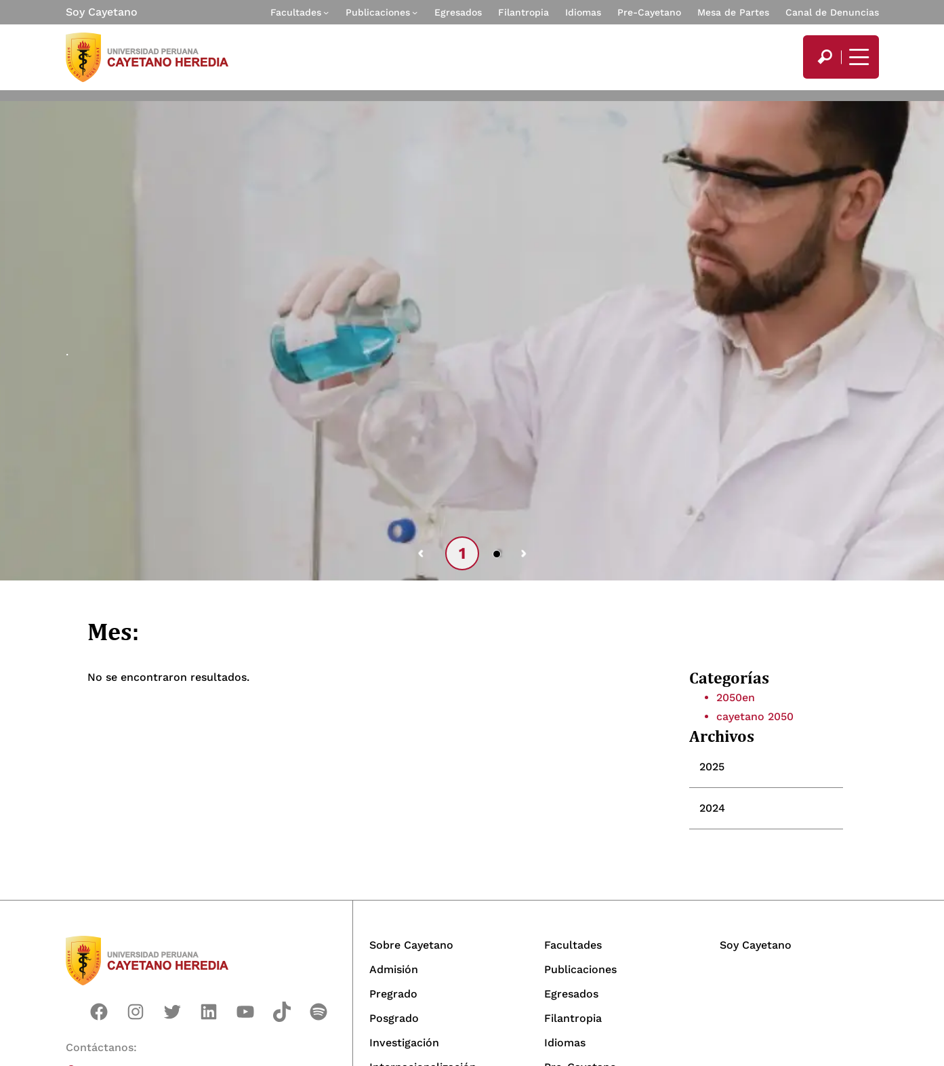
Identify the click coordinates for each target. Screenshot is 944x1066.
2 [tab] (497, 553)
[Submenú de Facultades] (326, 12)
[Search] (824, 57)
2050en (735, 697)
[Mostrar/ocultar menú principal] (857, 57)
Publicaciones (378, 12)
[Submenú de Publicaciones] (414, 12)
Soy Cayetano (102, 11)
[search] (824, 57)
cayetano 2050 (755, 716)
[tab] (766, 767)
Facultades (295, 12)
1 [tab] (462, 553)
